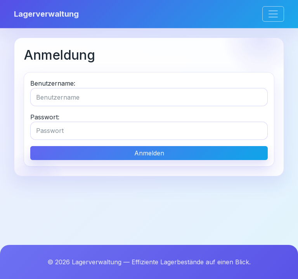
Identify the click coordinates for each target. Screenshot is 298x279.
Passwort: (44, 117)
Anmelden (149, 153)
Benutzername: (52, 83)
